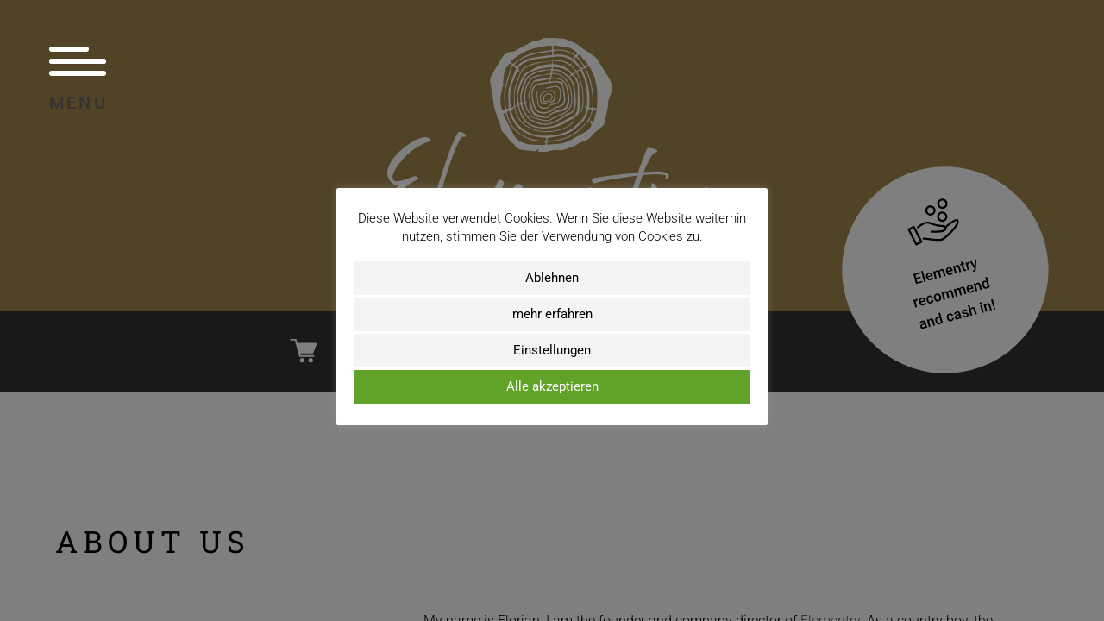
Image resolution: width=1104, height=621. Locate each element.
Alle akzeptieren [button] (552, 386)
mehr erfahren (552, 314)
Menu (79, 78)
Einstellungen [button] (552, 350)
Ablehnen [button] (552, 277)
